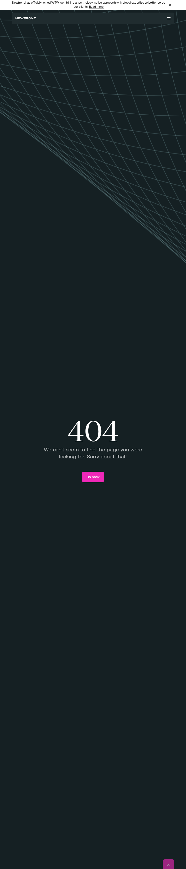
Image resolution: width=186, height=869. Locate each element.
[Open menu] (168, 18)
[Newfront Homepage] (26, 18)
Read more (96, 6)
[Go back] (93, 477)
